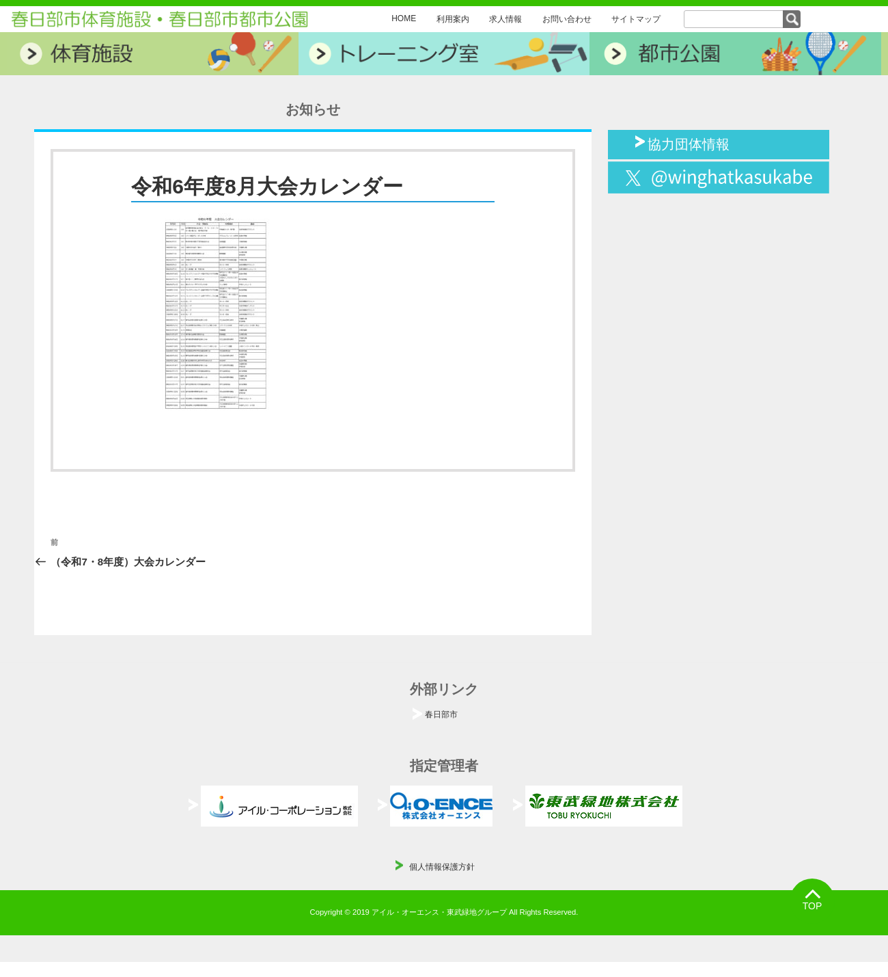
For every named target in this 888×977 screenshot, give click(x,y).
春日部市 (441, 714)
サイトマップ (636, 19)
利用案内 (452, 19)
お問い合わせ (567, 19)
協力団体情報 (689, 143)
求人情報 (505, 19)
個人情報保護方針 (442, 867)
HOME (403, 18)
